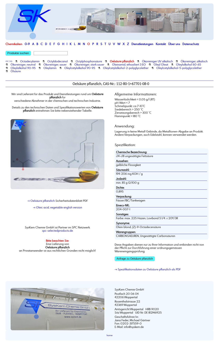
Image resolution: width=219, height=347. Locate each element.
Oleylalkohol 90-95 (23, 68)
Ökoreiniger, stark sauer (89, 64)
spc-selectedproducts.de (57, 230)
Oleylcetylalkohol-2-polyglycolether (126, 68)
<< (7, 61)
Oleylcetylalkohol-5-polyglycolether (179, 68)
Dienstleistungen (142, 44)
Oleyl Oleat (161, 64)
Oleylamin (49, 68)
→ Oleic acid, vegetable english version (57, 207)
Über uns (174, 44)
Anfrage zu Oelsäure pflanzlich (135, 258)
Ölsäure (16, 71)
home (110, 335)
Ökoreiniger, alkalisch (194, 61)
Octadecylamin (30, 61)
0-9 (27, 44)
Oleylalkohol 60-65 (188, 64)
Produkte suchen (18, 53)
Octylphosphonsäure (89, 61)
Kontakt (161, 44)
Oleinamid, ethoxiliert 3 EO (129, 64)
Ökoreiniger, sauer (55, 64)
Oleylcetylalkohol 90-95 (79, 68)
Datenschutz (190, 44)
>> (10, 61)
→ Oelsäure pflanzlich (41, 200)
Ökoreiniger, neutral (23, 64)
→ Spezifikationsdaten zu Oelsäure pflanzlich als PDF (148, 269)
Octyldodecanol (57, 61)
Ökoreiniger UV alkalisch (157, 61)
